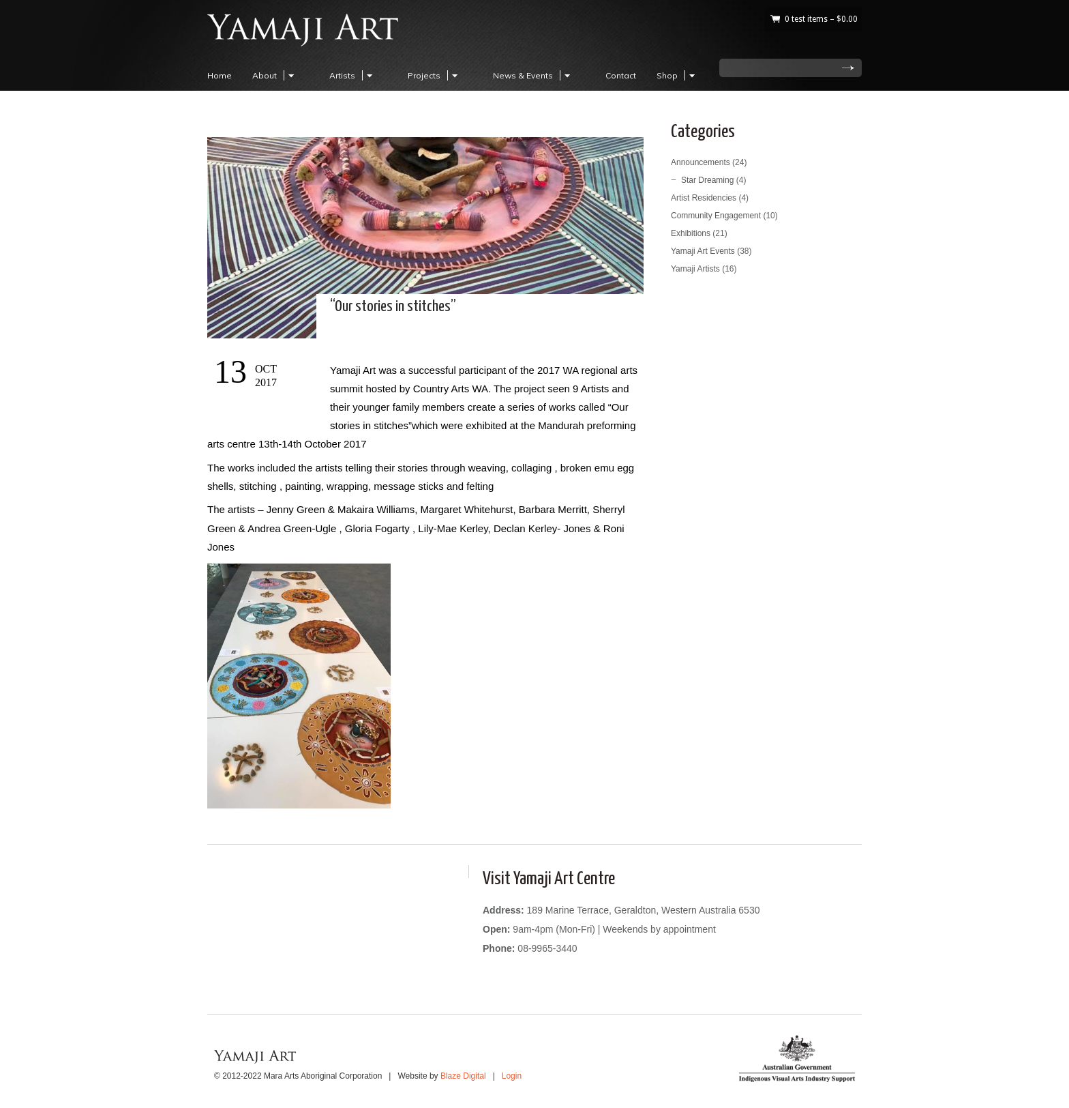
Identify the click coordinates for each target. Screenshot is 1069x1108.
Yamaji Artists (695, 269)
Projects (435, 75)
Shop (678, 75)
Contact (620, 75)
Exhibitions (690, 233)
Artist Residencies (703, 198)
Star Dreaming (707, 180)
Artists (352, 75)
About (275, 75)
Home (219, 75)
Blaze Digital (463, 1076)
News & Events (533, 75)
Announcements (700, 162)
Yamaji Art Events (703, 251)
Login (512, 1076)
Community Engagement (716, 215)
